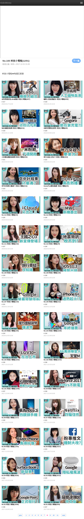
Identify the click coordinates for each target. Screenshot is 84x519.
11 (57, 515)
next (63, 515)
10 (53, 515)
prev (20, 515)
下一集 (76, 61)
